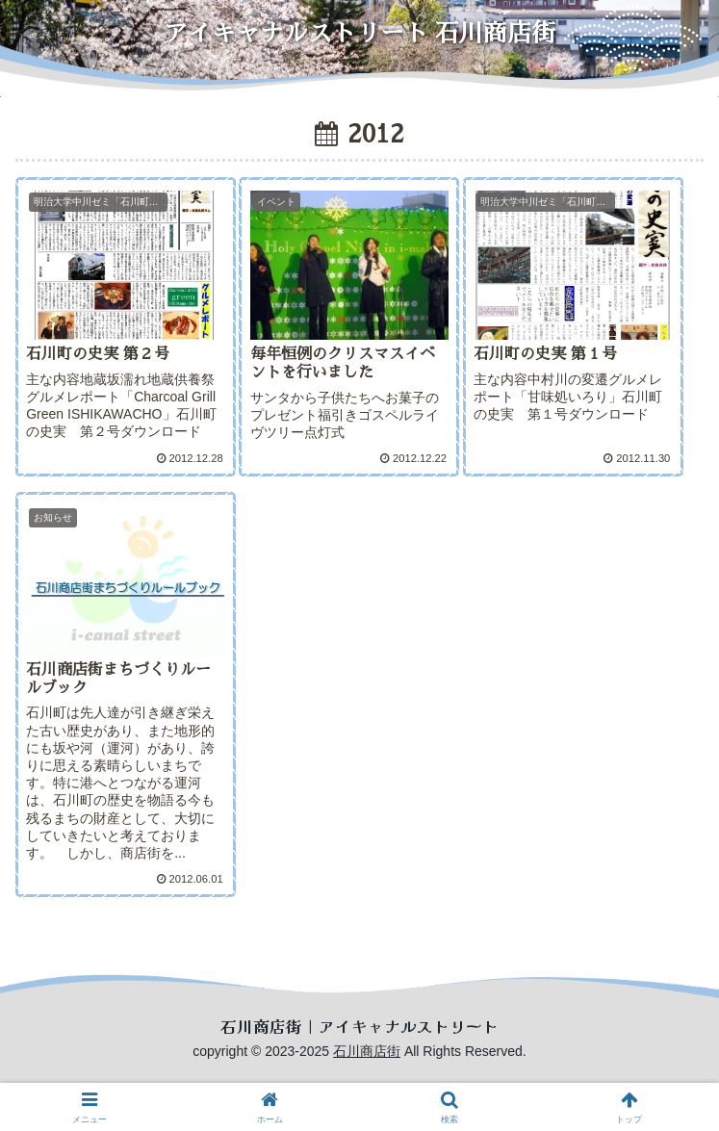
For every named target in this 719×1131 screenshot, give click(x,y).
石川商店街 (366, 1051)
